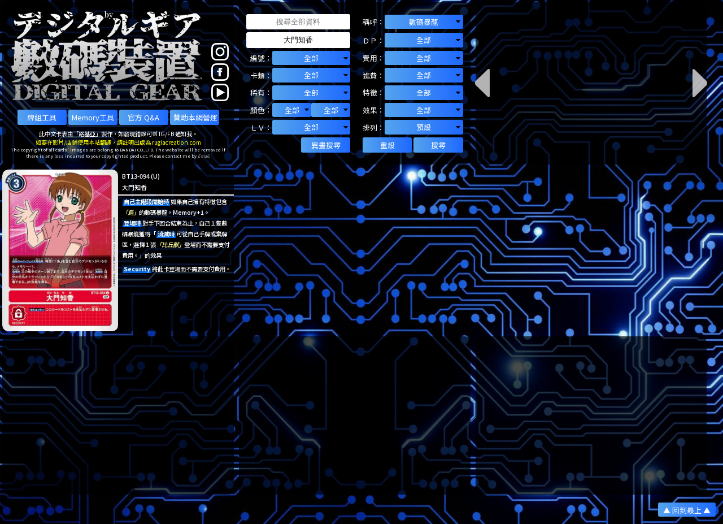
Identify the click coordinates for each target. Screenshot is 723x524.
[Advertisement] (118, 415)
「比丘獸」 (170, 244)
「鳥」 (130, 212)
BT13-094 (136, 175)
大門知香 (134, 187)
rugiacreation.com (176, 142)
